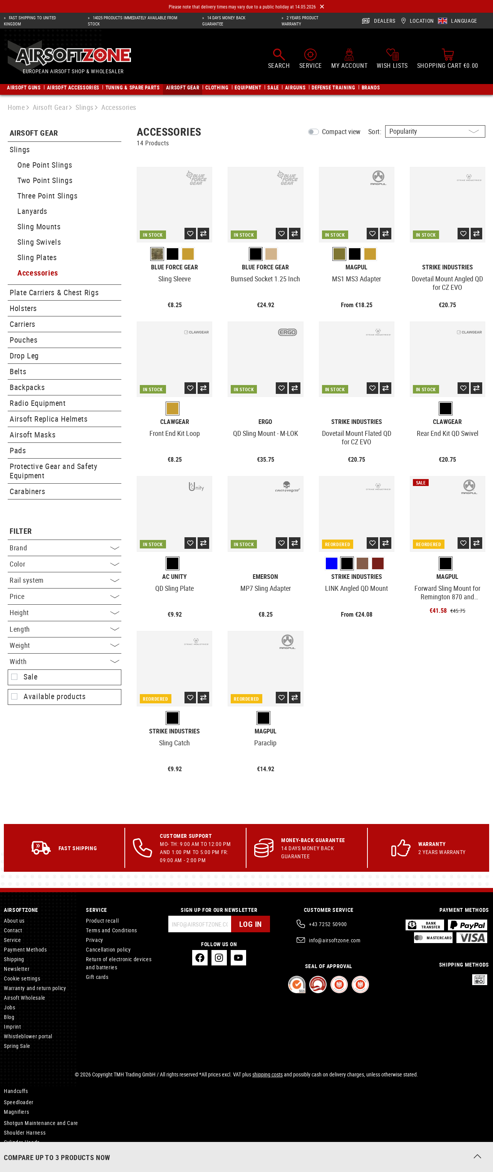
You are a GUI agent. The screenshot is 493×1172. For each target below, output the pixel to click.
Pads (18, 450)
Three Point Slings (47, 195)
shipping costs (267, 1074)
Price (64, 596)
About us (14, 920)
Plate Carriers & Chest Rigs (54, 292)
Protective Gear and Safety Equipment (53, 471)
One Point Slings (44, 165)
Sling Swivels (39, 242)
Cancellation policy (108, 949)
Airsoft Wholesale (24, 997)
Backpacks (27, 387)
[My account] (349, 59)
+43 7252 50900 (328, 924)
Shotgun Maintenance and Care (41, 1123)
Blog (9, 1017)
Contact (13, 930)
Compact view (341, 131)
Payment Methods (25, 949)
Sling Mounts (39, 226)
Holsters (23, 308)
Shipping (14, 959)
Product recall (102, 920)
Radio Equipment (38, 403)
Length (64, 629)
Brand (64, 547)
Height (64, 612)
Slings (20, 149)
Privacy (94, 939)
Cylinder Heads (22, 1142)
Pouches (23, 340)
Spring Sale (17, 1045)
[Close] (322, 6)
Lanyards (32, 211)
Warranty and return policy (35, 988)
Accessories (37, 272)
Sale (30, 676)
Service (12, 939)
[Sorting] (435, 131)
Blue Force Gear (174, 267)
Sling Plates (37, 257)
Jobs (9, 1007)
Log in (250, 924)
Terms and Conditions (111, 930)
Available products (54, 696)
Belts (18, 371)
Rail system (64, 580)
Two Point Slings (44, 180)
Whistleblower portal (28, 1036)
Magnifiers (16, 1111)
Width (64, 661)
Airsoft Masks (32, 434)
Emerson (265, 576)
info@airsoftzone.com (335, 940)
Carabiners (27, 491)
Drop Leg (24, 355)
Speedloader (19, 1102)
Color (64, 563)
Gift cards (97, 976)
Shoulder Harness (24, 1132)
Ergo (265, 421)
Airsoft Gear (34, 133)
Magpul (356, 267)
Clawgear (174, 421)
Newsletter (16, 968)
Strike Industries (447, 267)
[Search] (279, 59)
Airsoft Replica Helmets (49, 419)
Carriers (22, 324)
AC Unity (174, 576)
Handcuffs (16, 1091)
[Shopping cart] (448, 59)
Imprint (12, 1026)
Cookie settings (22, 978)
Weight (64, 645)
